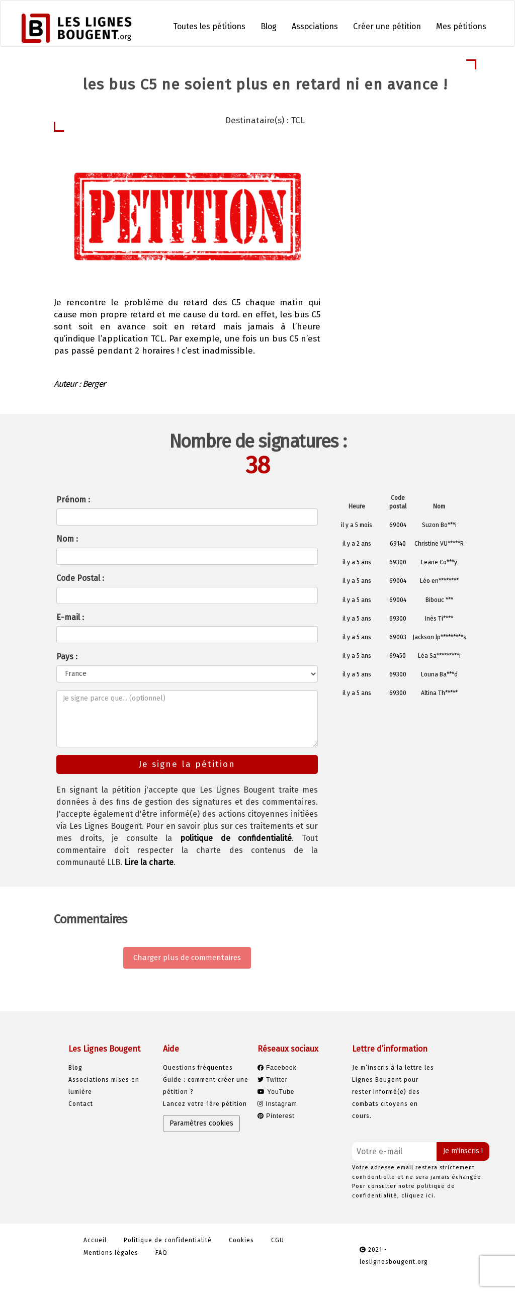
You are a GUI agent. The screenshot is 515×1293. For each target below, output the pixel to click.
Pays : (66, 656)
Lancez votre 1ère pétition (205, 1103)
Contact (80, 1103)
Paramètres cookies (201, 1123)
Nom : (67, 539)
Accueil (95, 1240)
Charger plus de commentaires (187, 957)
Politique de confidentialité (168, 1240)
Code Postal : (80, 578)
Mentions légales (110, 1252)
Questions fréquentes (198, 1067)
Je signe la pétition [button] (397, 247)
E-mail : (70, 617)
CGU (277, 1240)
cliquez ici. (418, 1195)
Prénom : (73, 499)
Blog (269, 26)
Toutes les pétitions (209, 26)
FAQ (161, 1252)
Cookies (241, 1240)
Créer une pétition (387, 26)
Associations (315, 26)
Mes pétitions (461, 26)
